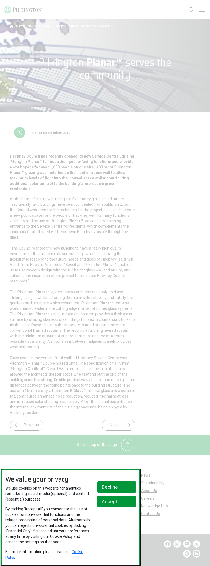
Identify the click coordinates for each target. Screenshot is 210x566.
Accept (109, 501)
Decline (110, 487)
